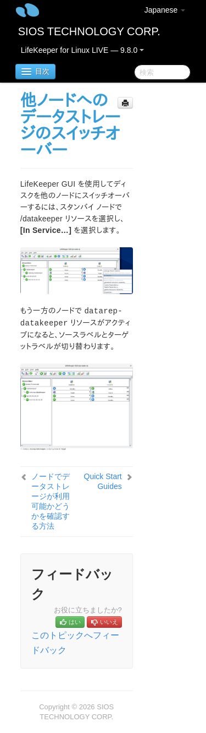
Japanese (165, 10)
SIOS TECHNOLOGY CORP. (89, 31)
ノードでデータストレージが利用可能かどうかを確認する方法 (50, 501)
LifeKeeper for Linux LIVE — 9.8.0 (82, 50)
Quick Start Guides (103, 481)
